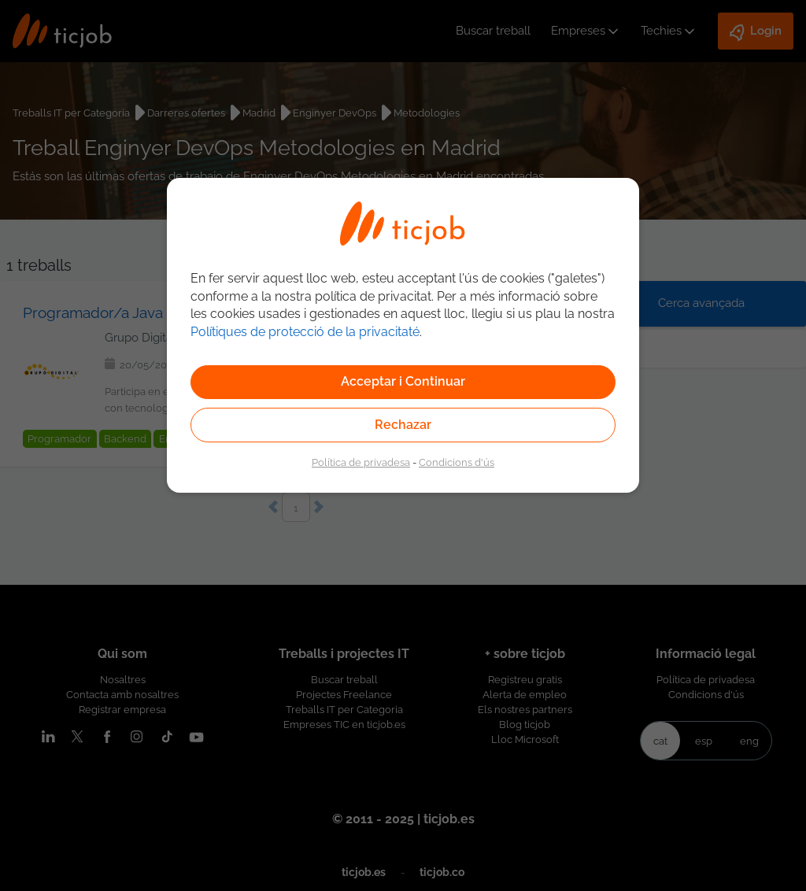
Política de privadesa (361, 462)
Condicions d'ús (456, 462)
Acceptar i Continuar (403, 381)
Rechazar (403, 424)
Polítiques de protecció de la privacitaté (305, 331)
